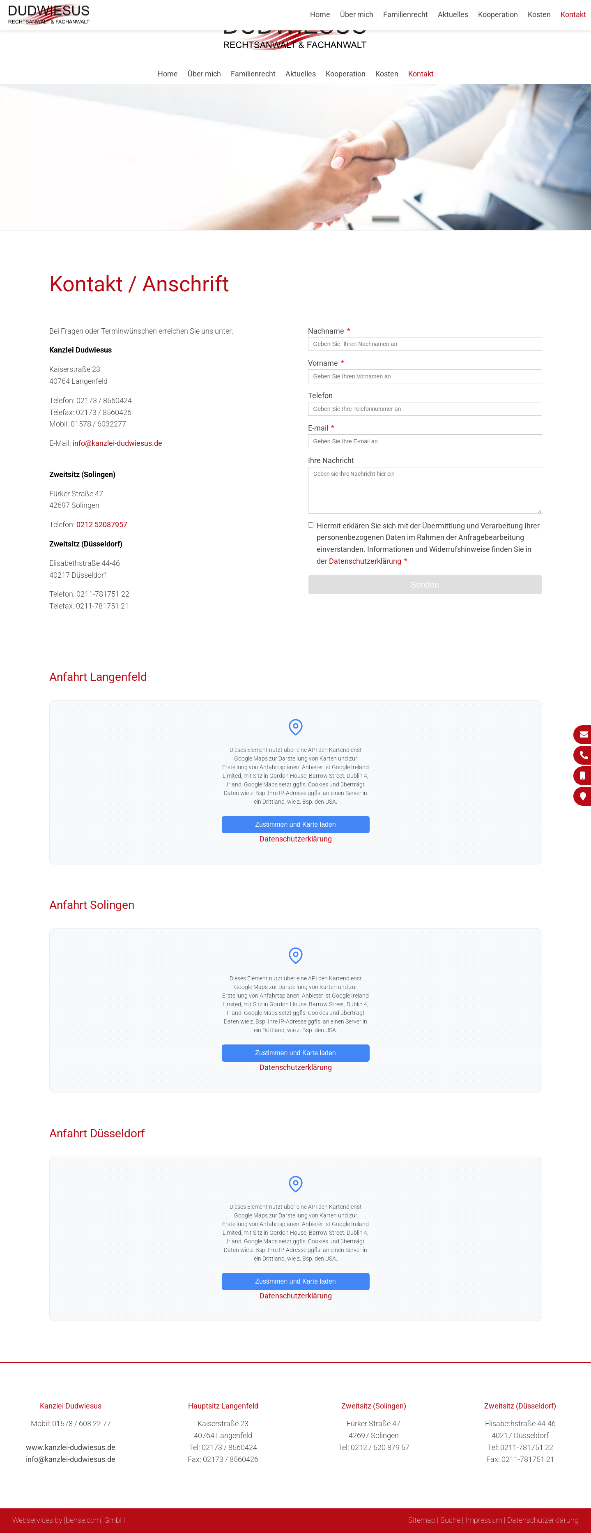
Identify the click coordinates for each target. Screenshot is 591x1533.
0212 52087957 (101, 524)
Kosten (386, 73)
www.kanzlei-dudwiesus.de (70, 1447)
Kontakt (421, 73)
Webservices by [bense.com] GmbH (68, 1520)
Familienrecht (253, 73)
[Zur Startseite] (296, 48)
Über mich (204, 73)
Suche (450, 1520)
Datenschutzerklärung (365, 561)
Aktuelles (300, 73)
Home (168, 73)
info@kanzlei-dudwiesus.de (117, 443)
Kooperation (346, 73)
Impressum (483, 1520)
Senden (425, 584)
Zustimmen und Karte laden (295, 824)
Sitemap (421, 1520)
